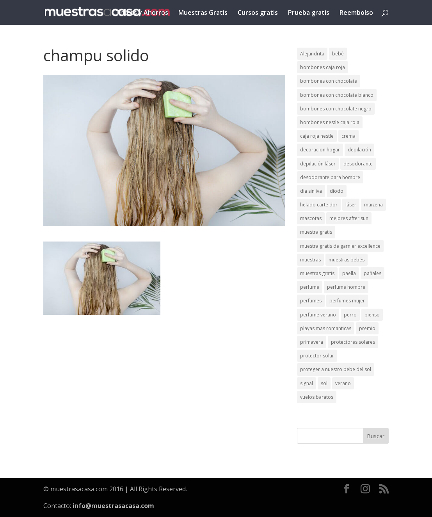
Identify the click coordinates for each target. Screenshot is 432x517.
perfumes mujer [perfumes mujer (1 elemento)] (347, 300)
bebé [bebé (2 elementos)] (338, 53)
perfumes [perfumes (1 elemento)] (311, 300)
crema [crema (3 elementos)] (348, 136)
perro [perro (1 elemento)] (350, 314)
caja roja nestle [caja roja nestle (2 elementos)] (317, 136)
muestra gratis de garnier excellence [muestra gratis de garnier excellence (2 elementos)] (340, 246)
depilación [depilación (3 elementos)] (359, 149)
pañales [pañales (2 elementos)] (372, 273)
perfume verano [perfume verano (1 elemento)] (318, 314)
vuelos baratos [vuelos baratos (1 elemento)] (316, 397)
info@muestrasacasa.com (113, 505)
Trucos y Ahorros (142, 13)
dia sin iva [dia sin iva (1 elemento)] (311, 191)
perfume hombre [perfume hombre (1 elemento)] (346, 287)
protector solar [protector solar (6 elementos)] (317, 355)
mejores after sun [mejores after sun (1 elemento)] (348, 218)
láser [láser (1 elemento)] (350, 204)
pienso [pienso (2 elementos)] (372, 314)
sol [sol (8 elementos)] (324, 383)
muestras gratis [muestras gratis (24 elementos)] (317, 273)
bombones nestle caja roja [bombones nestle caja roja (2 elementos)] (329, 122)
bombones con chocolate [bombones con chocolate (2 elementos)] (328, 81)
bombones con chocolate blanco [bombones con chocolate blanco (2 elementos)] (336, 95)
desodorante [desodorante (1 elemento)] (358, 163)
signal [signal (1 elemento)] (306, 383)
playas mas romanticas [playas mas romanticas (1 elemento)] (325, 328)
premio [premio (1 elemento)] (367, 328)
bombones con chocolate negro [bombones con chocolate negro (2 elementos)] (336, 108)
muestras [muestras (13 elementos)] (310, 259)
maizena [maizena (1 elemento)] (373, 204)
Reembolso (356, 13)
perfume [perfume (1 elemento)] (309, 287)
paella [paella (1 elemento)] (349, 273)
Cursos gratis (258, 13)
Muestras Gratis (203, 13)
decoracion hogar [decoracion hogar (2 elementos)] (320, 149)
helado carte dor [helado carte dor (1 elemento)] (319, 204)
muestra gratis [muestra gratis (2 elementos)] (316, 232)
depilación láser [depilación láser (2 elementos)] (318, 163)
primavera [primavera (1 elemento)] (311, 342)
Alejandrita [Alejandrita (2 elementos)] (312, 53)
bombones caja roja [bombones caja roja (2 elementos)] (322, 67)
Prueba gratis (308, 13)
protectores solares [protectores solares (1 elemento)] (353, 342)
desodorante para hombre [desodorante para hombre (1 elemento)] (330, 177)
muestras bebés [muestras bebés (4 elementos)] (346, 259)
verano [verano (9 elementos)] (343, 383)
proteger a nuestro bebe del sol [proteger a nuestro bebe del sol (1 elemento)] (335, 369)
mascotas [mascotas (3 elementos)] (311, 218)
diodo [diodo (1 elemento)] (336, 191)
